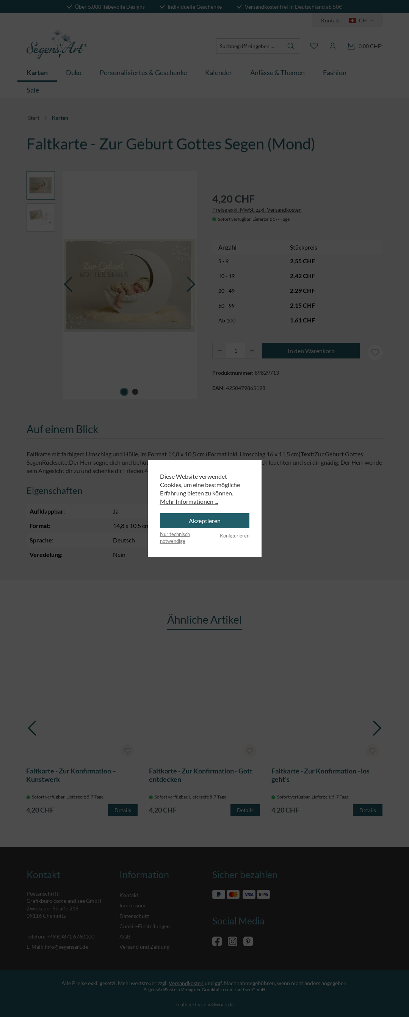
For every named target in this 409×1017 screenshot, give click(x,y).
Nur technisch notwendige (175, 537)
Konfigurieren (234, 536)
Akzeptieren (205, 520)
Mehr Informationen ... (189, 501)
